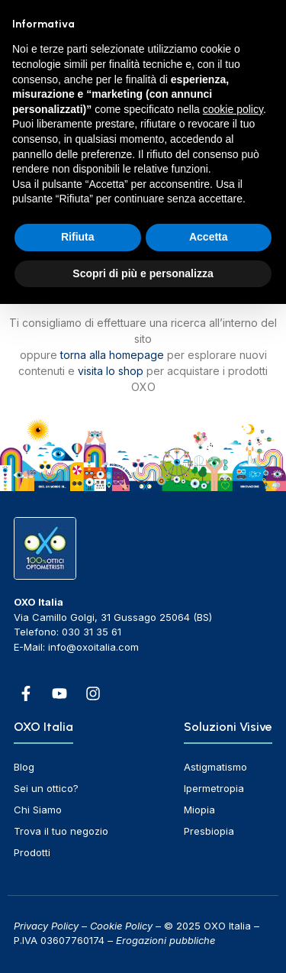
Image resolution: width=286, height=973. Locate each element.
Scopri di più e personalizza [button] (142, 273)
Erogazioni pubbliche (165, 940)
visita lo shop (110, 370)
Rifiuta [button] (78, 237)
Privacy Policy (46, 926)
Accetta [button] (208, 237)
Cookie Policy (121, 926)
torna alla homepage (112, 354)
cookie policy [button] (233, 109)
